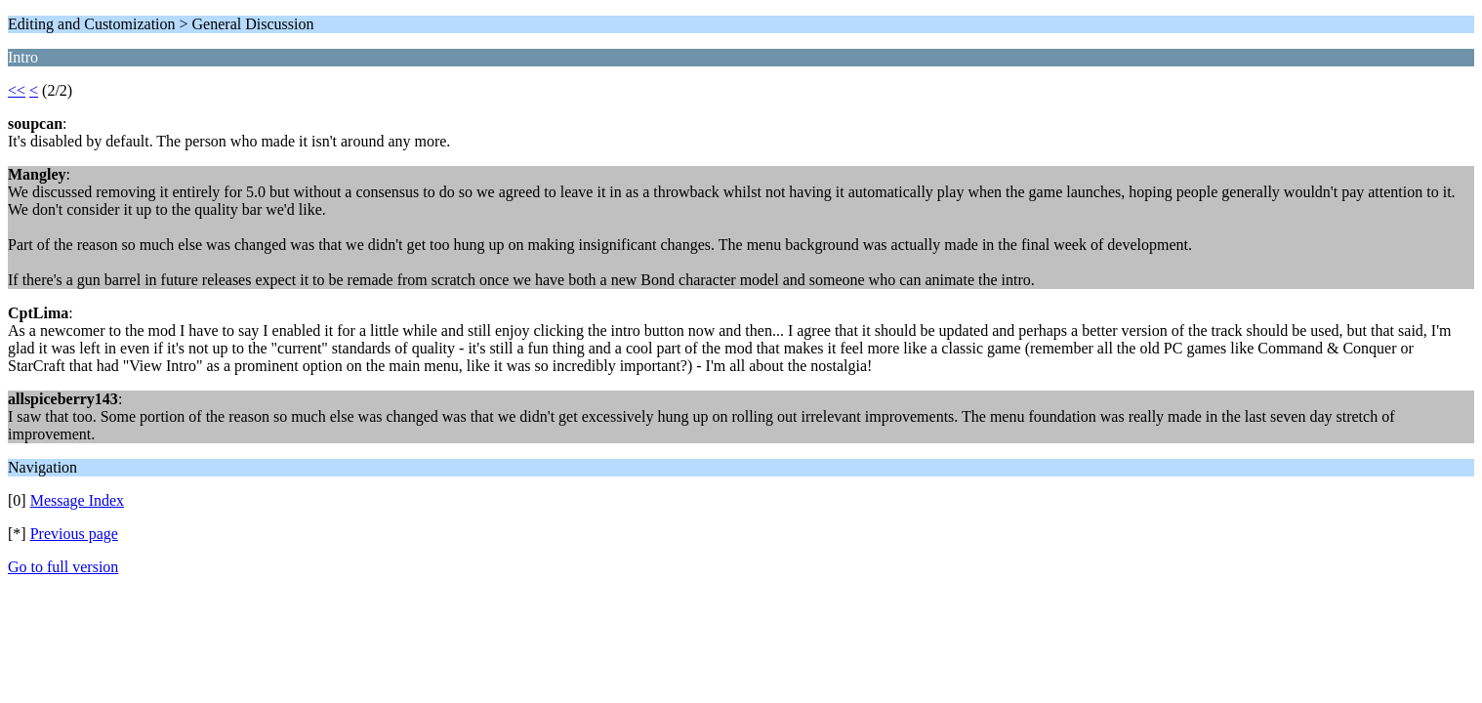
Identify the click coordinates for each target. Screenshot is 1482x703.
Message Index (77, 500)
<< (16, 90)
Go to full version (63, 566)
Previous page (74, 533)
